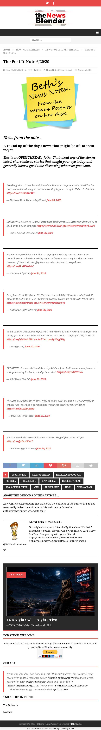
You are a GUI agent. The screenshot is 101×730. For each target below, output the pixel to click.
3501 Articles (55, 522)
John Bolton (29, 481)
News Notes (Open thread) (59, 70)
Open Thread (49, 481)
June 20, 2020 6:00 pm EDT (19, 70)
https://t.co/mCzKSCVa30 (20, 408)
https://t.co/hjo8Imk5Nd (19, 339)
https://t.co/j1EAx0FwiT (19, 441)
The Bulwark (10, 705)
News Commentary (28, 50)
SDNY (36, 487)
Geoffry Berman (41, 475)
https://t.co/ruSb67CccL (70, 372)
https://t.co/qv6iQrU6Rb (19, 302)
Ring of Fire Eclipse (17, 487)
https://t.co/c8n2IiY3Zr (49, 225)
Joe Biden (11, 481)
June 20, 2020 (54, 200)
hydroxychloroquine (68, 475)
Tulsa (68, 487)
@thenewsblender (36, 681)
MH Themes (76, 724)
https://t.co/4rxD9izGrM (19, 266)
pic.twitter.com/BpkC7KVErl (79, 225)
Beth (38, 70)
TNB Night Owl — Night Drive (31, 620)
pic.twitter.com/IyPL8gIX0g (49, 339)
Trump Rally (52, 487)
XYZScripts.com (67, 729)
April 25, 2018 (60, 689)
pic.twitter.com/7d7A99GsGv (71, 685)
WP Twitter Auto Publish (37, 729)
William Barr (84, 487)
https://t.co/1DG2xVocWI (20, 193)
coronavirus (19, 475)
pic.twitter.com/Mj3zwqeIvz (49, 302)
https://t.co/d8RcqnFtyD (61, 677)
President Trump (71, 481)
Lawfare (7, 712)
